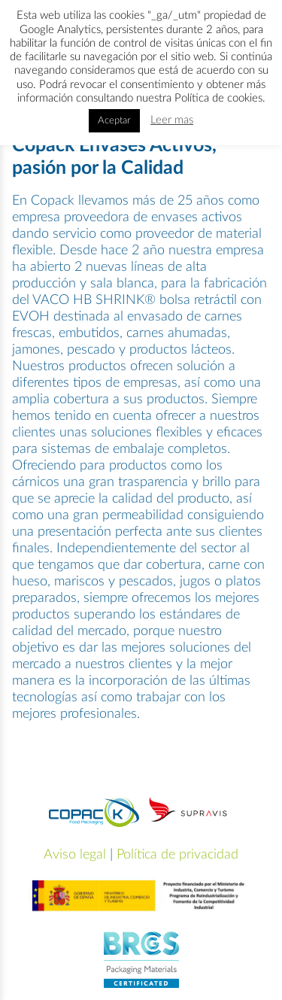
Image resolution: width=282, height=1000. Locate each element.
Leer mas (171, 120)
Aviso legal (75, 855)
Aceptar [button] (114, 121)
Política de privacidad (177, 855)
